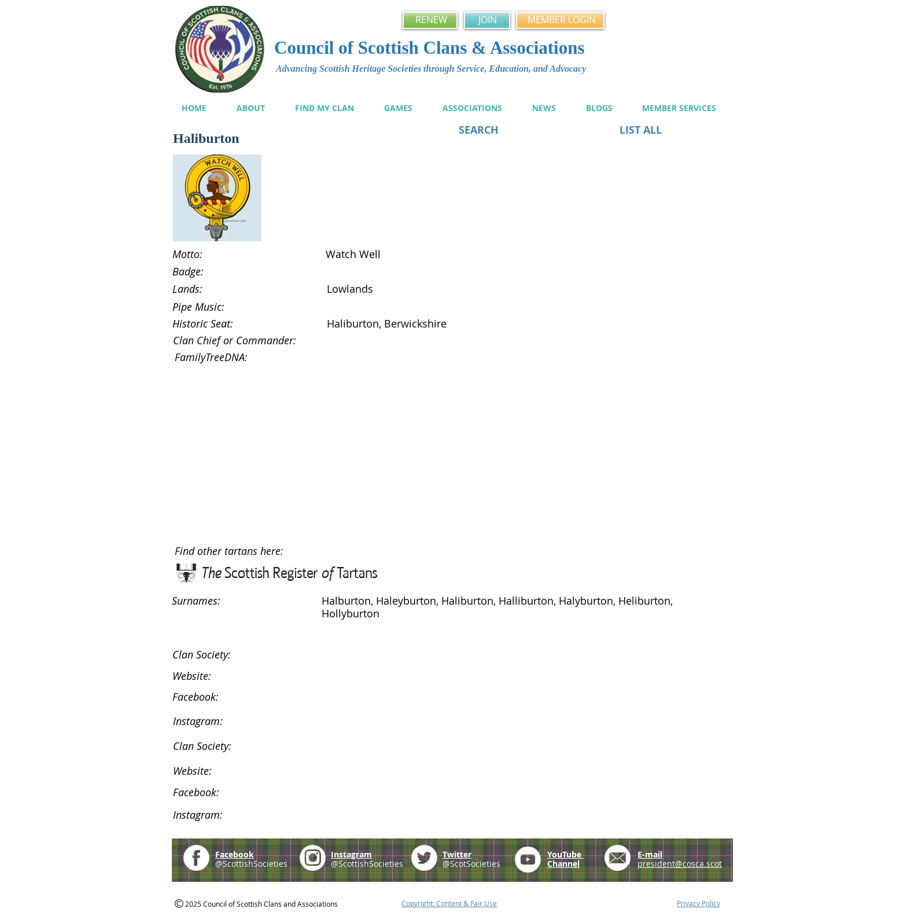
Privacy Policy (698, 903)
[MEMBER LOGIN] (560, 20)
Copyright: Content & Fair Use (449, 903)
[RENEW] (430, 20)
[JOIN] (487, 20)
